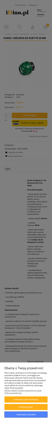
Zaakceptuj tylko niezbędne (26, 399)
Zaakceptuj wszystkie (26, 414)
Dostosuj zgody (26, 407)
